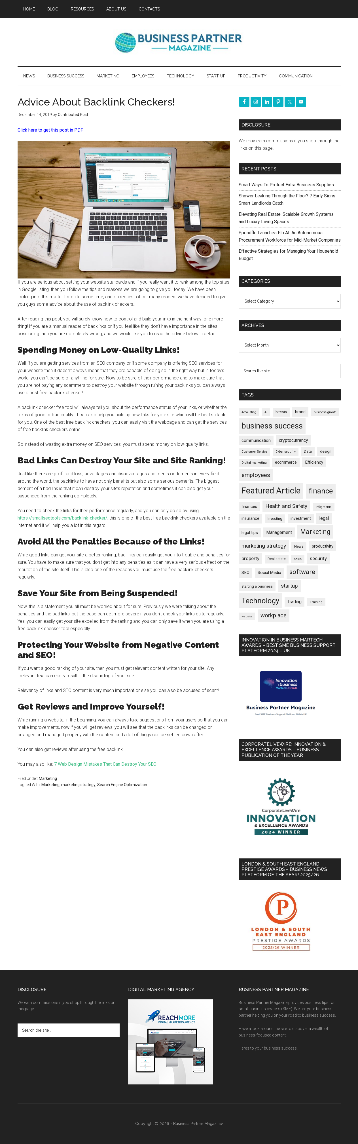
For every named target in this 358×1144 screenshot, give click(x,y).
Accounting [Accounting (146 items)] (249, 412)
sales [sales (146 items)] (298, 559)
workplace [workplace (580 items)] (273, 615)
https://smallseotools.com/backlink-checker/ (62, 518)
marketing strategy (78, 784)
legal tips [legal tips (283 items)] (250, 532)
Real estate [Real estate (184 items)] (277, 559)
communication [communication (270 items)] (256, 440)
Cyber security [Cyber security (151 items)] (286, 451)
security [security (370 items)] (318, 558)
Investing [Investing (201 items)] (275, 518)
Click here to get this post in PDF (50, 130)
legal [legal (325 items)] (324, 518)
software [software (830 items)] (302, 572)
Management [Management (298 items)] (279, 532)
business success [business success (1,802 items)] (272, 425)
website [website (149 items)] (247, 616)
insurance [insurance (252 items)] (250, 518)
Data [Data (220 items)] (308, 451)
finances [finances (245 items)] (249, 506)
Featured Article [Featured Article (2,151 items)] (271, 490)
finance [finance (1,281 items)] (321, 491)
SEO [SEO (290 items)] (245, 572)
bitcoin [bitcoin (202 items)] (281, 412)
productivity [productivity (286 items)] (322, 546)
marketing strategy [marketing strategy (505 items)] (264, 546)
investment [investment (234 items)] (301, 518)
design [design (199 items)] (325, 451)
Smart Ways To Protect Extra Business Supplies (286, 184)
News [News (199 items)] (299, 546)
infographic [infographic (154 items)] (323, 507)
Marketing (48, 778)
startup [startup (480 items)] (289, 585)
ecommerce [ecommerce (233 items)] (286, 462)
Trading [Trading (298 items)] (294, 601)
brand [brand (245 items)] (300, 412)
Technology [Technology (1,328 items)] (260, 600)
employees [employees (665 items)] (256, 474)
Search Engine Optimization (122, 784)
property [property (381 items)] (250, 558)
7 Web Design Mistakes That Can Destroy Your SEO (105, 764)
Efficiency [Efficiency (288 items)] (314, 462)
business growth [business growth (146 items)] (325, 412)
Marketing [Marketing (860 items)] (315, 532)
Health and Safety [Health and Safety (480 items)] (286, 506)
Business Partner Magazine (179, 42)
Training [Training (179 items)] (316, 602)
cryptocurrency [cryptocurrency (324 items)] (293, 440)
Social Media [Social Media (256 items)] (269, 572)
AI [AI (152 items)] (265, 412)
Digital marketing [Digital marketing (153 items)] (254, 463)
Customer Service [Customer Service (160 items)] (254, 451)
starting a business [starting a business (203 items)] (257, 586)
